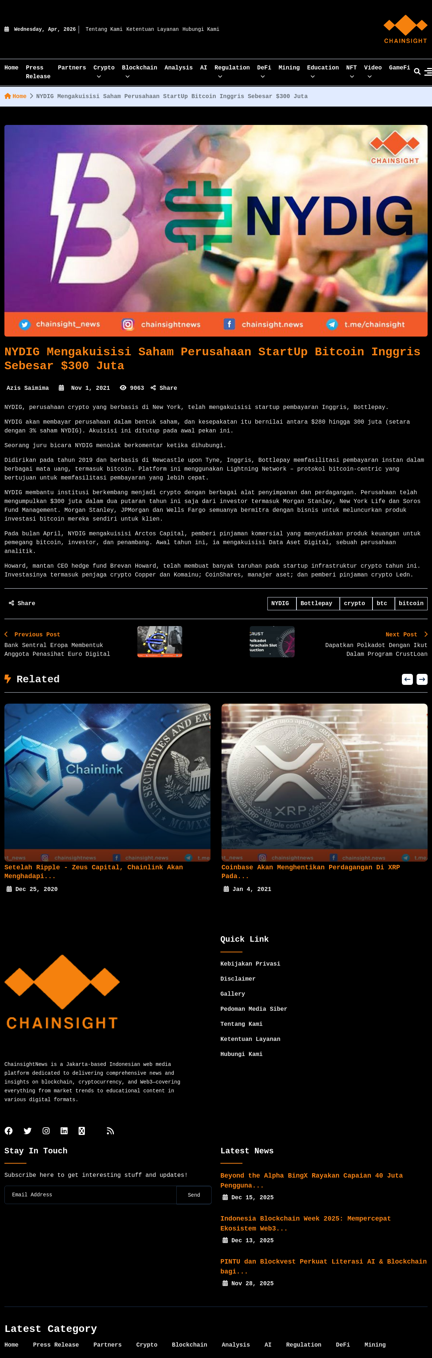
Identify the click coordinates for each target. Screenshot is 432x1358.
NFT (351, 70)
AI (203, 68)
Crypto (104, 70)
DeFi (264, 70)
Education (323, 70)
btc (383, 603)
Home (15, 96)
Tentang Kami (104, 29)
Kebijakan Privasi (250, 947)
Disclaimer (238, 962)
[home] (406, 29)
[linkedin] (64, 1115)
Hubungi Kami (201, 29)
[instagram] (46, 1115)
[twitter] (28, 1115)
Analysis (179, 68)
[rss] (110, 1115)
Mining (289, 68)
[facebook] (8, 1115)
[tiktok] (82, 1115)
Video (373, 70)
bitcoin (411, 603)
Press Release (38, 72)
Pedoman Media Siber (253, 992)
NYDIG (282, 603)
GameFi (399, 68)
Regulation (232, 70)
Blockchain (139, 70)
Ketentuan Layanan (152, 29)
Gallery (232, 977)
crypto (356, 603)
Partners (72, 68)
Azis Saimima (28, 388)
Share (164, 388)
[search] (417, 72)
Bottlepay (318, 603)
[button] (407, 679)
